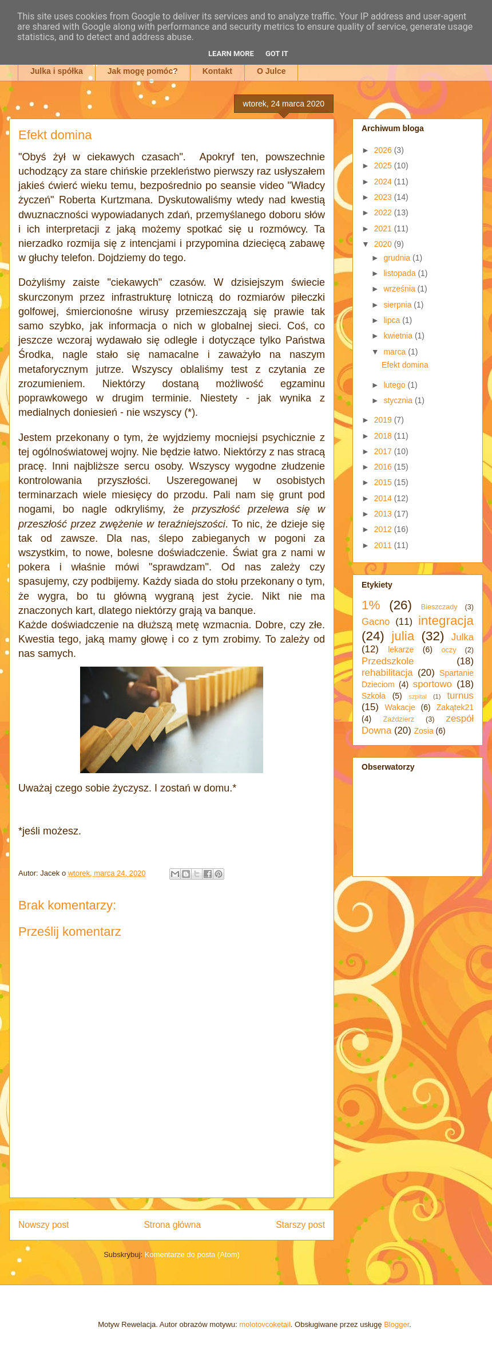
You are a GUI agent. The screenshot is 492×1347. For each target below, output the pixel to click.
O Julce (271, 71)
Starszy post (300, 1225)
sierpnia (398, 304)
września (400, 288)
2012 (384, 529)
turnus (460, 695)
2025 (384, 165)
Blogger (396, 1324)
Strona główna (172, 1225)
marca (395, 351)
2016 (384, 466)
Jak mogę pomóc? (143, 71)
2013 (384, 513)
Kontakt (217, 71)
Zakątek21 (455, 707)
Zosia (423, 730)
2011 (384, 545)
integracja (446, 620)
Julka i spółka (56, 71)
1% (371, 605)
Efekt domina (405, 364)
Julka (462, 637)
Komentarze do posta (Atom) (192, 1254)
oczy (449, 650)
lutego (395, 384)
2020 (384, 244)
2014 (384, 498)
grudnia (397, 257)
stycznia (398, 400)
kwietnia (398, 335)
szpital (417, 696)
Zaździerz (399, 719)
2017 (384, 451)
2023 (384, 197)
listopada (400, 273)
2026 (384, 150)
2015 (384, 482)
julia (402, 636)
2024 (384, 181)
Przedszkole (388, 661)
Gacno (376, 621)
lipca (392, 320)
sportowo (432, 684)
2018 (384, 435)
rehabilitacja (387, 672)
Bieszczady (439, 607)
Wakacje (400, 707)
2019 (384, 419)
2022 (384, 212)
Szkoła (374, 695)
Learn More (231, 53)
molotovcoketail (265, 1324)
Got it (276, 53)
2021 (384, 228)
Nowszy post (43, 1225)
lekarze (401, 649)
